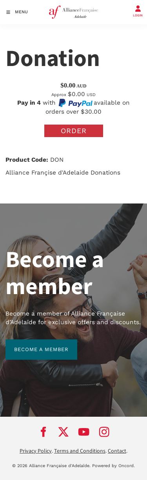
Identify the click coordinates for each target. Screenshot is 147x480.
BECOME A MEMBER (32, 343)
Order (74, 131)
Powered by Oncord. (113, 465)
